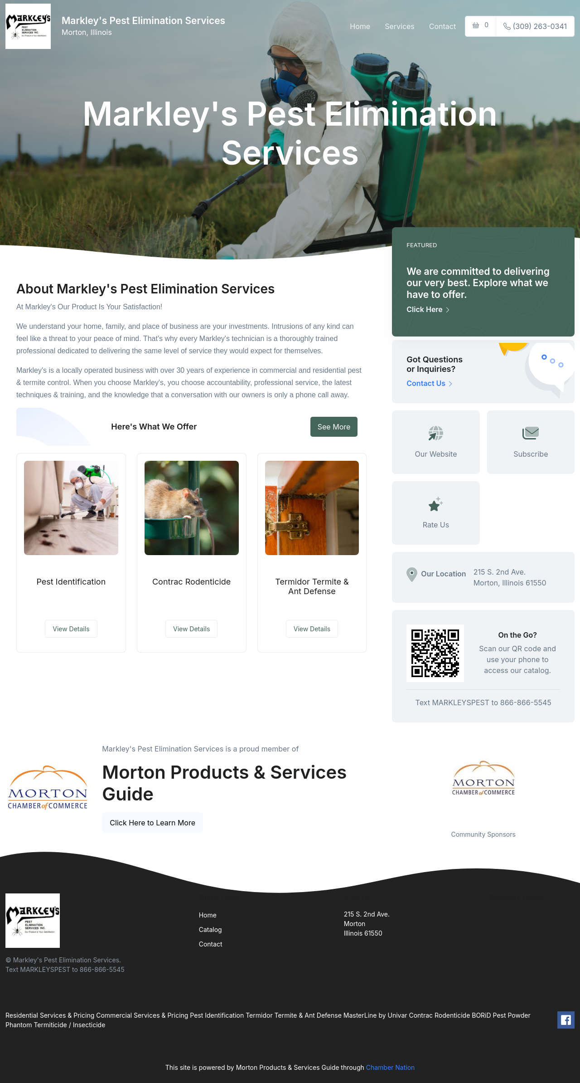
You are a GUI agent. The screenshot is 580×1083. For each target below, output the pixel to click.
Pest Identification (71, 581)
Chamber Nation (390, 1067)
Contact (442, 26)
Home (360, 26)
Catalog (210, 929)
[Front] (29, 26)
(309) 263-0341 (535, 26)
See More (334, 426)
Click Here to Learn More (152, 822)
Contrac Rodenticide (191, 581)
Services (400, 26)
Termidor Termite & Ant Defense (311, 586)
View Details (71, 629)
